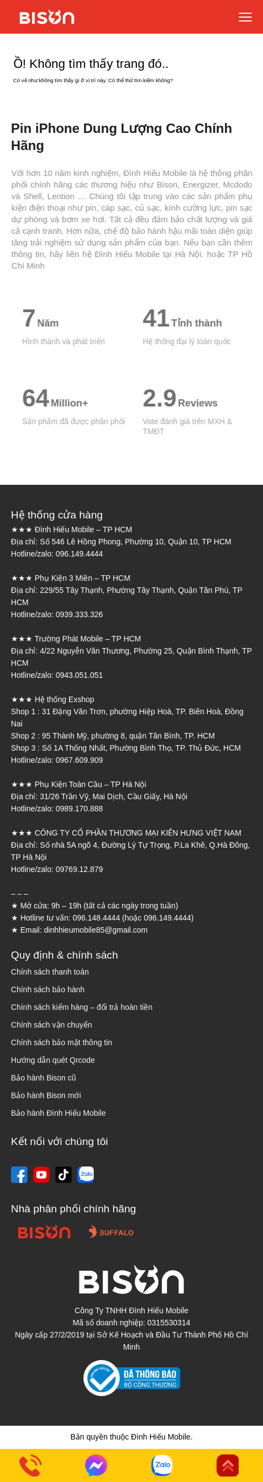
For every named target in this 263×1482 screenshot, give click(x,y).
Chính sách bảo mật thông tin (61, 1042)
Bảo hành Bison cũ (43, 1077)
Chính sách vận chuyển (51, 1024)
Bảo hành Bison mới (46, 1095)
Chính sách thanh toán (50, 971)
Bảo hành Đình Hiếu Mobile (58, 1113)
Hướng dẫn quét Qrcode (53, 1060)
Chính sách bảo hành (48, 989)
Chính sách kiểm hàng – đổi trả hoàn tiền (81, 1007)
